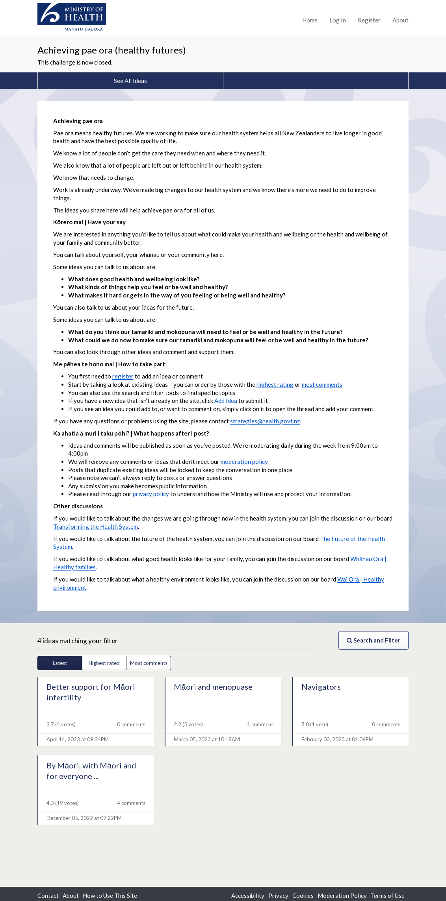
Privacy (278, 895)
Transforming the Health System (95, 526)
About (400, 20)
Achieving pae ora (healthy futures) (111, 49)
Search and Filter (373, 640)
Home (310, 20)
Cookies (303, 895)
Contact (48, 895)
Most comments (148, 663)
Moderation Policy (342, 895)
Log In (337, 20)
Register (369, 20)
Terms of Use (388, 895)
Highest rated (104, 663)
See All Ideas (130, 80)
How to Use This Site (110, 895)
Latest (60, 663)
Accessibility (247, 895)
